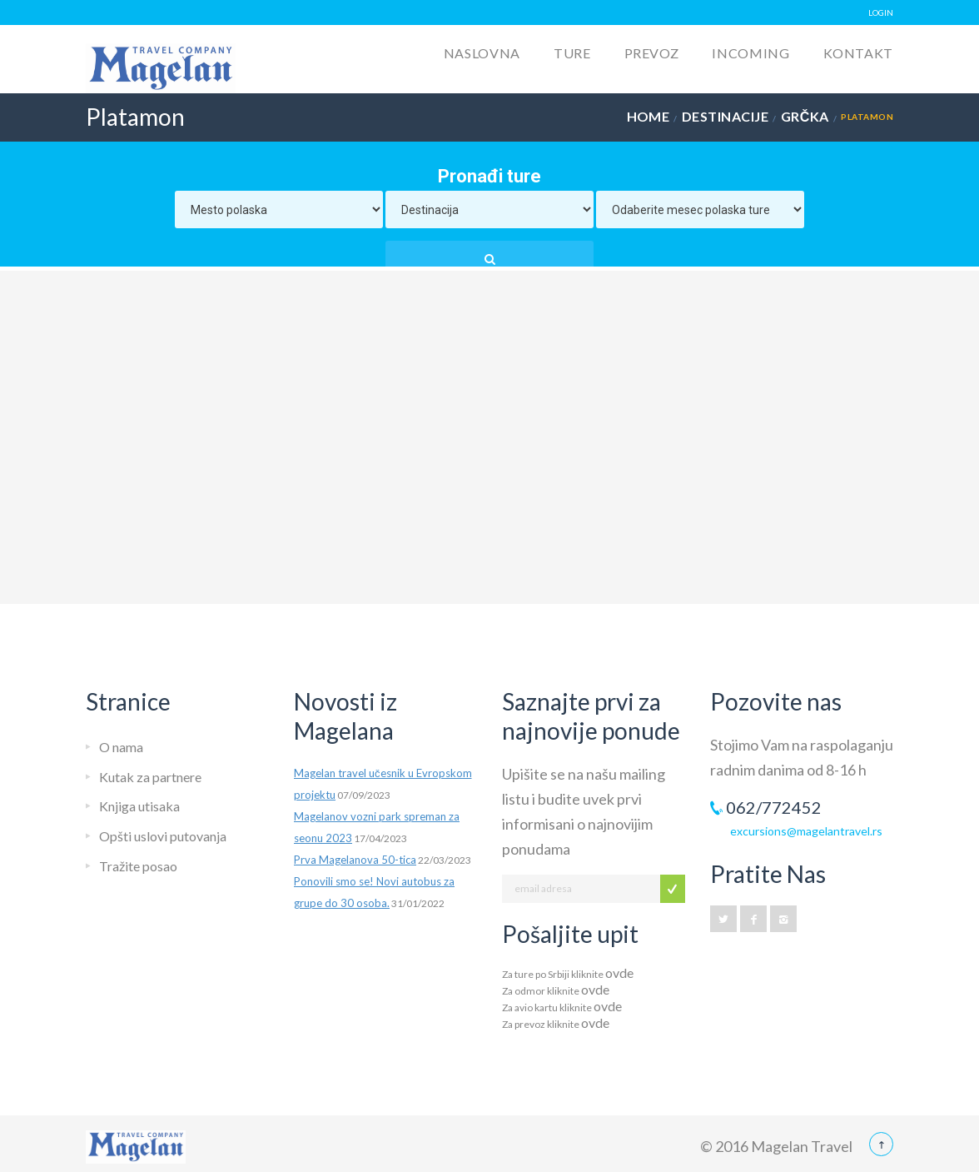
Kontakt (858, 53)
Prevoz (651, 53)
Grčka (805, 116)
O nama (121, 747)
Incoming (750, 53)
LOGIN (880, 12)
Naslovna (482, 53)
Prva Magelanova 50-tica (355, 859)
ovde (619, 972)
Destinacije (725, 116)
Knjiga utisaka (139, 806)
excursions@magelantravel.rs (806, 831)
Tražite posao (138, 866)
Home (648, 116)
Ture (572, 53)
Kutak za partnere (150, 777)
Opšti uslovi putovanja (162, 836)
